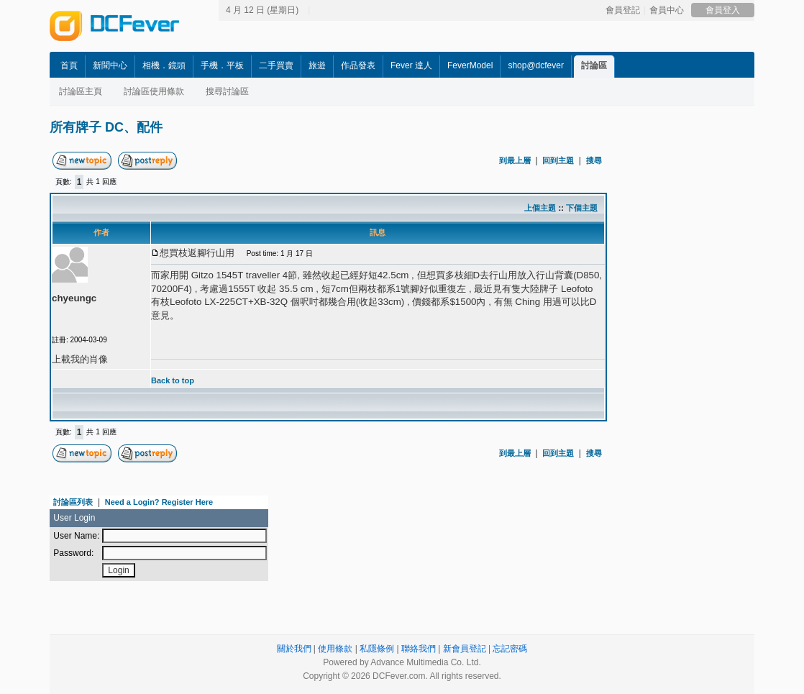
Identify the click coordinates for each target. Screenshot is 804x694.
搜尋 (594, 160)
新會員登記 (464, 649)
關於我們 (294, 649)
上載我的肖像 (80, 359)
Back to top (172, 380)
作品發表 (358, 65)
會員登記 (623, 10)
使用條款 (335, 649)
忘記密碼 (510, 649)
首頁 (69, 65)
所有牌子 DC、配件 (106, 127)
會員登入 (722, 10)
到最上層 (515, 160)
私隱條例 (377, 649)
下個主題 (582, 208)
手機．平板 (222, 65)
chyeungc (74, 298)
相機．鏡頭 (164, 65)
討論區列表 (73, 502)
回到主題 (558, 160)
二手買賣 (276, 65)
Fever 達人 (411, 65)
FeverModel (470, 65)
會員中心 (666, 10)
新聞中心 (110, 65)
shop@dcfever (536, 65)
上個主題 (540, 208)
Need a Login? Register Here (159, 502)
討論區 (594, 65)
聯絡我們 (418, 649)
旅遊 (317, 65)
